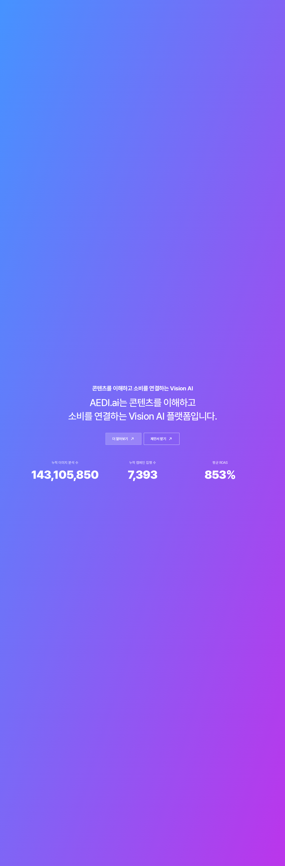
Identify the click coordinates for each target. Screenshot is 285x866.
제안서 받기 (162, 438)
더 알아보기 (123, 438)
